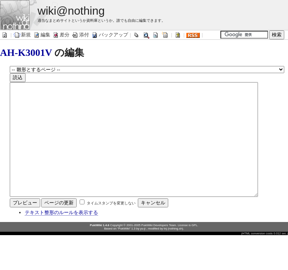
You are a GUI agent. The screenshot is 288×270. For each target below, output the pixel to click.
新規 (22, 35)
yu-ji (142, 251)
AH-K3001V (26, 52)
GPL (194, 247)
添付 (80, 35)
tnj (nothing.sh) (173, 251)
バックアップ (109, 35)
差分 (60, 35)
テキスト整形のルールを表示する (61, 235)
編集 (41, 35)
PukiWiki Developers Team (158, 247)
